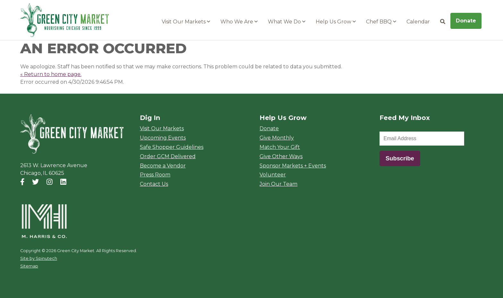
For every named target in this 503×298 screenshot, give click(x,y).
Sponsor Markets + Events (293, 166)
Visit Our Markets (186, 22)
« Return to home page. (50, 74)
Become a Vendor (163, 166)
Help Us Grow (336, 22)
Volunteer (273, 175)
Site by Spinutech (38, 258)
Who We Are (239, 22)
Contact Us (154, 184)
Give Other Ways (281, 156)
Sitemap (29, 266)
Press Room (155, 175)
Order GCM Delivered (168, 156)
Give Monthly (277, 138)
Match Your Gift (280, 147)
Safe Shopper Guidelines (171, 147)
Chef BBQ (381, 22)
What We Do (286, 22)
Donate (466, 21)
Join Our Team (278, 184)
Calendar (418, 22)
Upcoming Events (163, 138)
